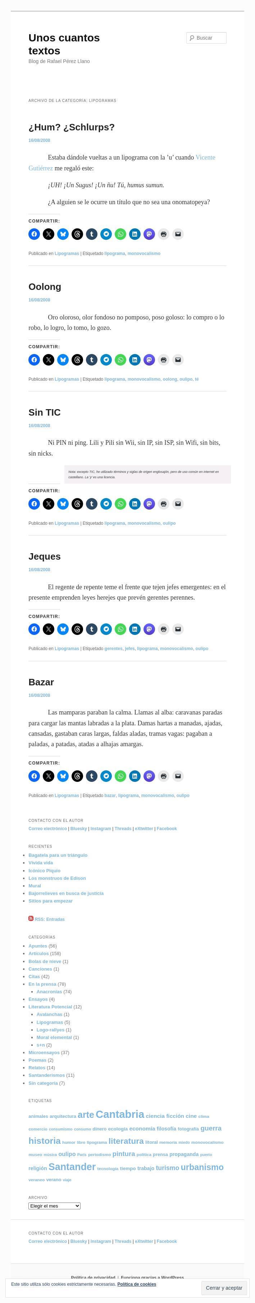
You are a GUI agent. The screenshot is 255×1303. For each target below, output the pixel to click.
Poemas (37, 1060)
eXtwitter (144, 828)
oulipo (185, 379)
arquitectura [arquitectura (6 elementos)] (63, 1116)
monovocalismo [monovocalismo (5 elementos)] (207, 1142)
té (197, 379)
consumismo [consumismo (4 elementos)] (61, 1129)
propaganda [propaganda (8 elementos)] (184, 1154)
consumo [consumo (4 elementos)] (82, 1129)
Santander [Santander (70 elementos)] (72, 1166)
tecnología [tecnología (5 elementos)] (107, 1168)
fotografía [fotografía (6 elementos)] (188, 1129)
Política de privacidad (93, 1277)
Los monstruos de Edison (57, 878)
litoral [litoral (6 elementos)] (151, 1142)
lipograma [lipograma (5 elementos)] (97, 1142)
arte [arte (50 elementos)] (86, 1115)
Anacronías (49, 991)
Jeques (44, 556)
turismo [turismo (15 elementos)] (167, 1168)
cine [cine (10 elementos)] (191, 1116)
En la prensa (42, 984)
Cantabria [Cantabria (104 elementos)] (120, 1114)
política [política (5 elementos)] (144, 1154)
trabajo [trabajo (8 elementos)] (145, 1168)
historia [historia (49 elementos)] (44, 1141)
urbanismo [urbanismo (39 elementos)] (202, 1167)
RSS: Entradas (46, 919)
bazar (110, 795)
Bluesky (78, 828)
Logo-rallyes (50, 1030)
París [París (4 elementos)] (82, 1154)
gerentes (114, 648)
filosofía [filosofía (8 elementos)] (166, 1129)
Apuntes (37, 946)
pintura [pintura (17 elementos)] (124, 1154)
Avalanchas (50, 1014)
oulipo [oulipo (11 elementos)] (67, 1154)
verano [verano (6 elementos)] (54, 1179)
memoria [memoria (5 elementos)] (168, 1142)
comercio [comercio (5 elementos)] (37, 1129)
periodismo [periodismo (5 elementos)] (99, 1154)
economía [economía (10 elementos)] (142, 1128)
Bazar (41, 682)
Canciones (40, 969)
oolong (170, 379)
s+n (41, 1045)
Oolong (44, 286)
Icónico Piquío (44, 870)
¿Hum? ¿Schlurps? (71, 127)
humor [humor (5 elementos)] (69, 1142)
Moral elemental (54, 1037)
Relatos (36, 1067)
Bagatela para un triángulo (57, 855)
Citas (34, 976)
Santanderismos (46, 1075)
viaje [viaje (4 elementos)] (67, 1180)
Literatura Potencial (50, 1006)
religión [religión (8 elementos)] (37, 1168)
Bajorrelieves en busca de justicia (66, 893)
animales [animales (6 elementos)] (38, 1116)
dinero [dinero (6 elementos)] (99, 1129)
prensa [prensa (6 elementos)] (160, 1154)
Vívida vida (40, 862)
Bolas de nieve (44, 961)
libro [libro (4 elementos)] (81, 1142)
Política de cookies (136, 1284)
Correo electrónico (47, 828)
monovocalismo (144, 253)
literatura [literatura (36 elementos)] (126, 1141)
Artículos (38, 953)
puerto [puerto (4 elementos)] (206, 1154)
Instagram (101, 828)
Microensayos (44, 1052)
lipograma (115, 253)
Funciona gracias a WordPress (152, 1277)
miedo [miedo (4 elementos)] (184, 1142)
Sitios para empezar (50, 901)
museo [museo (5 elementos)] (35, 1154)
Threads (123, 828)
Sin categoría (43, 1083)
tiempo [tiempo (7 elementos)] (128, 1168)
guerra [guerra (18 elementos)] (211, 1128)
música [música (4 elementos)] (50, 1154)
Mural (34, 885)
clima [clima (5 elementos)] (203, 1116)
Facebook (167, 828)
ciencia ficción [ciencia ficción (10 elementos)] (165, 1116)
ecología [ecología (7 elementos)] (118, 1129)
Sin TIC (44, 412)
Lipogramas (67, 253)
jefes (130, 648)
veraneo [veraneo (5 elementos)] (36, 1179)
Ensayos (37, 999)
